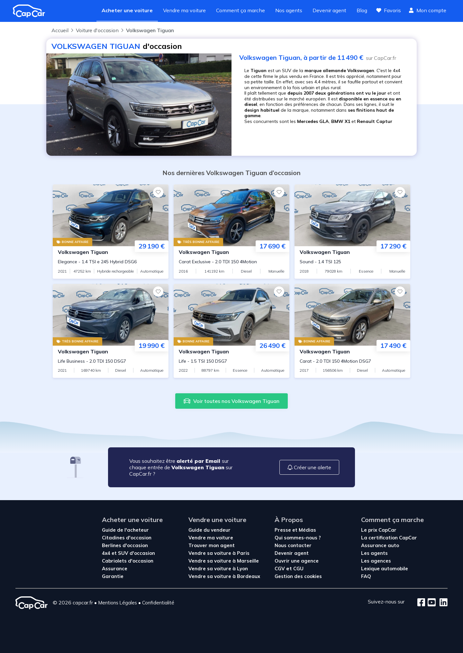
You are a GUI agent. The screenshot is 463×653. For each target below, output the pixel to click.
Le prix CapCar (378, 530)
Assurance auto (380, 545)
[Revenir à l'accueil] (31, 11)
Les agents (374, 553)
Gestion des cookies (298, 576)
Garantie (112, 576)
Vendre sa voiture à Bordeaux (224, 576)
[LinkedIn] (442, 602)
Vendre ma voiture (184, 10)
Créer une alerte (309, 467)
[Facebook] (421, 602)
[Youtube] (430, 602)
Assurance (114, 568)
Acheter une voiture (127, 10)
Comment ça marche (240, 10)
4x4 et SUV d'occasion (128, 553)
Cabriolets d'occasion (127, 561)
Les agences (376, 561)
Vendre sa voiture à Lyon (218, 568)
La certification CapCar (389, 538)
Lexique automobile (384, 568)
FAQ (366, 576)
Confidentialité (158, 603)
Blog (362, 10)
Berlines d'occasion (125, 545)
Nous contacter (293, 545)
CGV (280, 568)
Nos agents (288, 10)
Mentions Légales (117, 603)
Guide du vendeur (209, 530)
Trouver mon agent (211, 545)
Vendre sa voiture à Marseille (223, 561)
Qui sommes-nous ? (298, 538)
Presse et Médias (295, 530)
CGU (298, 568)
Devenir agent (329, 10)
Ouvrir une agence (297, 561)
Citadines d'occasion (126, 538)
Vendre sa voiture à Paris (219, 553)
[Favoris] (158, 192)
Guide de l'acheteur (125, 530)
